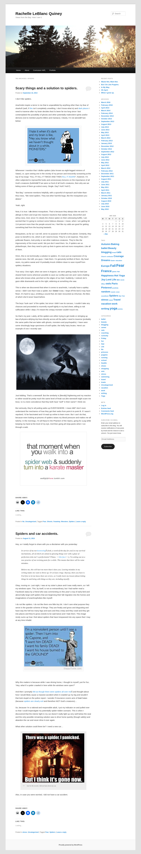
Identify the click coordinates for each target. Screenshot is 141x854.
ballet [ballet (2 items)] (104, 248)
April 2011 (105, 190)
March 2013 (105, 138)
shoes (103, 366)
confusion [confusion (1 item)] (109, 256)
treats (103, 382)
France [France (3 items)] (106, 271)
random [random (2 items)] (105, 291)
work (103, 390)
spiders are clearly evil (33, 701)
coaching (105, 333)
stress (24, 832)
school (104, 360)
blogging (104, 325)
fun (102, 341)
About (27, 70)
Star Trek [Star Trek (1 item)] (122, 296)
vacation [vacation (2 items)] (106, 303)
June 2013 (105, 130)
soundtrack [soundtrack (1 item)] (105, 296)
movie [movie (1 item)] (122, 280)
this (31, 108)
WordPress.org (107, 414)
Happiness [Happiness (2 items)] (107, 275)
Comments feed (107, 411)
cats (103, 330)
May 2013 (105, 132)
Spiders (72, 521)
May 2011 (105, 187)
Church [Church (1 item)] (103, 256)
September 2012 (107, 152)
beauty (104, 322)
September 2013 (107, 121)
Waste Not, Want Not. (109, 82)
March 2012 (105, 168)
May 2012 (105, 163)
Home (18, 70)
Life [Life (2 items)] (114, 279)
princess (104, 352)
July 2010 (105, 204)
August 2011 (106, 179)
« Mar (106, 234)
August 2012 (106, 154)
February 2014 (107, 113)
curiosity (104, 336)
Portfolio (52, 70)
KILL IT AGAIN (68, 177)
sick (102, 371)
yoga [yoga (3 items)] (113, 308)
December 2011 (107, 174)
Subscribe (108, 446)
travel (103, 379)
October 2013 (106, 119)
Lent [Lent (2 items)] (108, 279)
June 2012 (105, 160)
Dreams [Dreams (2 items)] (105, 260)
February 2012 (107, 171)
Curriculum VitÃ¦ (39, 70)
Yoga (103, 396)
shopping (105, 369)
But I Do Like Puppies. (110, 85)
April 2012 (105, 165)
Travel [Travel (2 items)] (116, 299)
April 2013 (105, 135)
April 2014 (105, 108)
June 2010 (105, 206)
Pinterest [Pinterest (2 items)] (106, 287)
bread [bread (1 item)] (114, 252)
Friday (103, 338)
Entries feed (106, 408)
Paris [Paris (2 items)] (115, 283)
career (103, 327)
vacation (104, 388)
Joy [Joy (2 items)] (103, 279)
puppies (104, 355)
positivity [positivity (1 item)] (115, 288)
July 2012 (105, 157)
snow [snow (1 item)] (117, 292)
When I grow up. (107, 93)
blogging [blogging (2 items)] (106, 252)
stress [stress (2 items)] (104, 299)
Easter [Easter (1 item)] (113, 260)
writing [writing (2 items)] (105, 308)
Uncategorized (30, 521)
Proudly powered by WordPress (70, 845)
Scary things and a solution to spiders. (46, 88)
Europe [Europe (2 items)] (105, 266)
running (104, 358)
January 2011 (106, 196)
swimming (105, 377)
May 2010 (105, 209)
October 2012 (106, 149)
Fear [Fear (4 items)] (120, 265)
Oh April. (104, 90)
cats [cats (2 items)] (118, 252)
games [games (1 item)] (114, 271)
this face (62, 557)
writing (104, 393)
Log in (103, 405)
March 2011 (105, 193)
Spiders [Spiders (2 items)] (113, 295)
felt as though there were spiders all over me (52, 692)
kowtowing (41, 551)
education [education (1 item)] (119, 260)
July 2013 (105, 127)
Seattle (104, 363)
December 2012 (107, 146)
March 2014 (105, 111)
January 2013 (106, 143)
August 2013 (106, 124)
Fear (44, 521)
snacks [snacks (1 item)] (113, 292)
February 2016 (107, 105)
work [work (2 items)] (114, 303)
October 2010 (106, 198)
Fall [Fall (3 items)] (113, 265)
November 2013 (107, 116)
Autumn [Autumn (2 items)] (105, 244)
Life (102, 347)
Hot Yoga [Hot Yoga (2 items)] (119, 275)
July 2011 (105, 182)
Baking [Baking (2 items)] (115, 244)
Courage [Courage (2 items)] (119, 256)
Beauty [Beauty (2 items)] (112, 248)
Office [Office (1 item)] (103, 284)
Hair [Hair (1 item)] (118, 271)
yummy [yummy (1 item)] (120, 309)
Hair (102, 344)
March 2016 (105, 102)
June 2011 (105, 184)
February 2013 (107, 141)
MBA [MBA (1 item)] (118, 280)
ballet (103, 319)
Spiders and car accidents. (36, 534)
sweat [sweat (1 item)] (111, 300)
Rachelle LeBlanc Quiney (38, 13)
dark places (83, 108)
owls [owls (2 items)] (108, 283)
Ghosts (49, 521)
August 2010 (106, 201)
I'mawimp (56, 521)
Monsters (64, 521)
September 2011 (107, 176)
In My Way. (105, 87)
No (23, 521)
